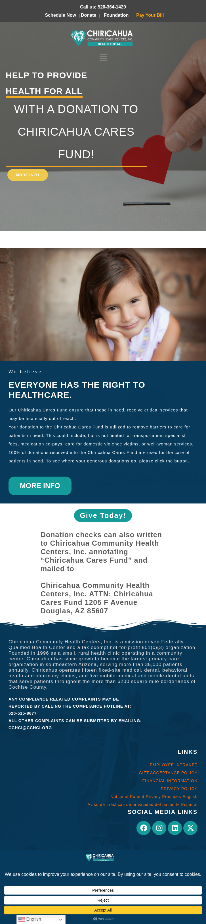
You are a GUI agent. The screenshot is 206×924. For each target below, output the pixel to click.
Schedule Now (60, 15)
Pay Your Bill (150, 15)
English (29, 919)
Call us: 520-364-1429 (103, 7)
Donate (88, 15)
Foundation (116, 15)
